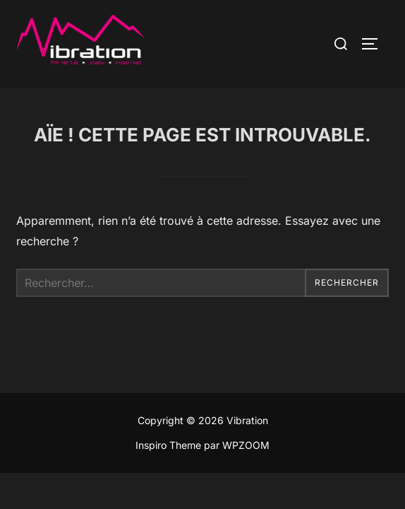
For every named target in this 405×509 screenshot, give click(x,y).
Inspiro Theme (168, 445)
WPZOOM (246, 445)
